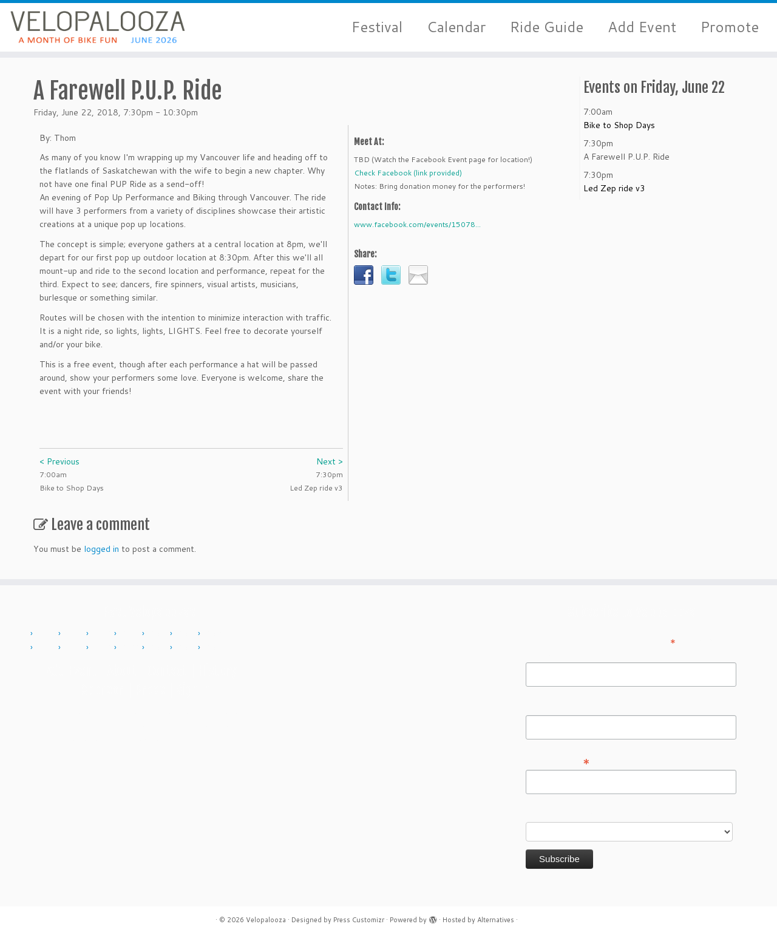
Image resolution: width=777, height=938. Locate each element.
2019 (103, 648)
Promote (730, 27)
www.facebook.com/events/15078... (417, 224)
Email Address (558, 760)
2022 (131, 648)
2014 (159, 634)
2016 (214, 634)
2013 (131, 634)
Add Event (642, 27)
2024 (186, 648)
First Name (547, 654)
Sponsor (102, 690)
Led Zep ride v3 (614, 188)
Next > (329, 461)
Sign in (193, 690)
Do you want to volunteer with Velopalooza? (612, 813)
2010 (47, 634)
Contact (167, 670)
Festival (376, 27)
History (217, 670)
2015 (186, 634)
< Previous (59, 461)
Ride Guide (546, 27)
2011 (75, 634)
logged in (101, 549)
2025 (214, 648)
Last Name (547, 707)
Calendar (456, 27)
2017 (47, 648)
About (122, 670)
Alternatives (495, 920)
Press (150, 690)
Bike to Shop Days (619, 125)
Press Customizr (358, 920)
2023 (159, 648)
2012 (103, 634)
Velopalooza (266, 920)
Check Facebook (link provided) (408, 173)
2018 (75, 648)
